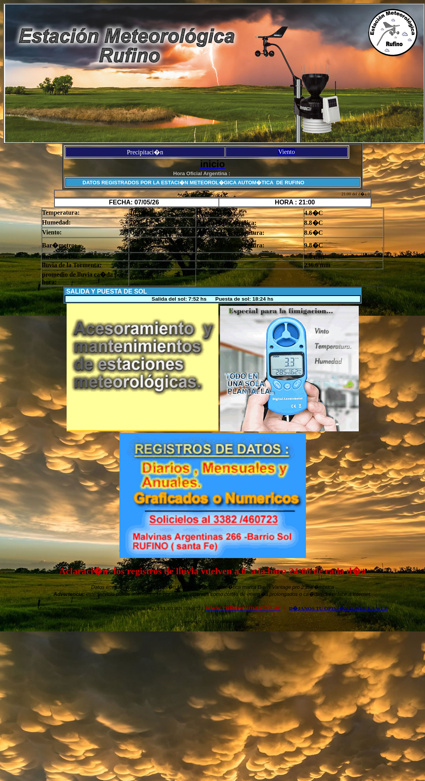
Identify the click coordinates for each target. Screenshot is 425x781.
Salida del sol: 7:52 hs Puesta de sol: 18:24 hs (213, 299)
